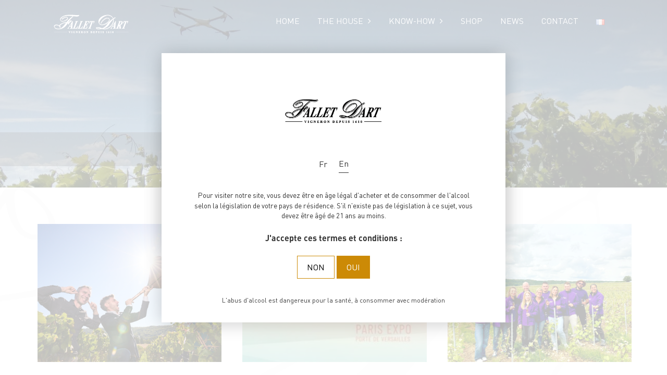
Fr (323, 163)
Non (316, 266)
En (344, 163)
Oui (353, 266)
